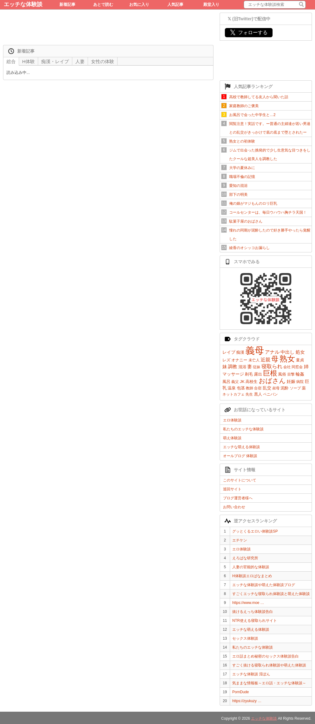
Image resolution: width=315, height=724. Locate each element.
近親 (265, 359)
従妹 (256, 367)
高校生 (251, 381)
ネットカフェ (233, 394)
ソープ (295, 388)
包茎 (241, 388)
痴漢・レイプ (55, 61)
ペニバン (270, 394)
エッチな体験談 (23, 4)
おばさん (272, 380)
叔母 (276, 388)
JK (242, 381)
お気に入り (139, 4)
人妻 (80, 61)
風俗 (282, 374)
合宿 (257, 388)
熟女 (287, 358)
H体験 (28, 61)
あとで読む (103, 4)
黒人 (258, 394)
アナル (272, 352)
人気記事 (175, 4)
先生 (249, 394)
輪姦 (300, 374)
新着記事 (67, 4)
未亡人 (254, 360)
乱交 (267, 387)
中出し (287, 352)
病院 (300, 382)
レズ (226, 360)
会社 (287, 367)
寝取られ (271, 366)
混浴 (242, 366)
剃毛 (249, 374)
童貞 (300, 360)
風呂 (226, 381)
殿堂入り (211, 4)
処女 (300, 352)
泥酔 (285, 388)
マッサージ (233, 374)
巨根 (270, 373)
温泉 (232, 388)
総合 (11, 61)
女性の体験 (102, 61)
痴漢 (240, 352)
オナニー (239, 360)
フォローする (249, 32)
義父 (235, 382)
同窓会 (297, 367)
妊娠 (291, 381)
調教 (232, 366)
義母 (254, 350)
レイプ (228, 352)
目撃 (291, 374)
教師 (249, 388)
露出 (258, 374)
